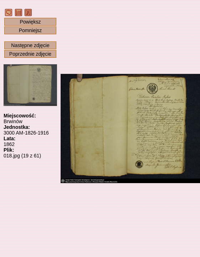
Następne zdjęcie (30, 45)
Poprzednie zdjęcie (30, 54)
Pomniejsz (30, 30)
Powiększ (30, 22)
